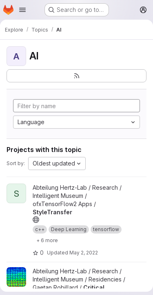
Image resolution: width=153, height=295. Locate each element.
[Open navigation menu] (22, 9)
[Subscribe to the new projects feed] (76, 75)
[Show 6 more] (47, 240)
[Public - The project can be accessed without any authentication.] (36, 219)
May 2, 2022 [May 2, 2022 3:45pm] (83, 253)
